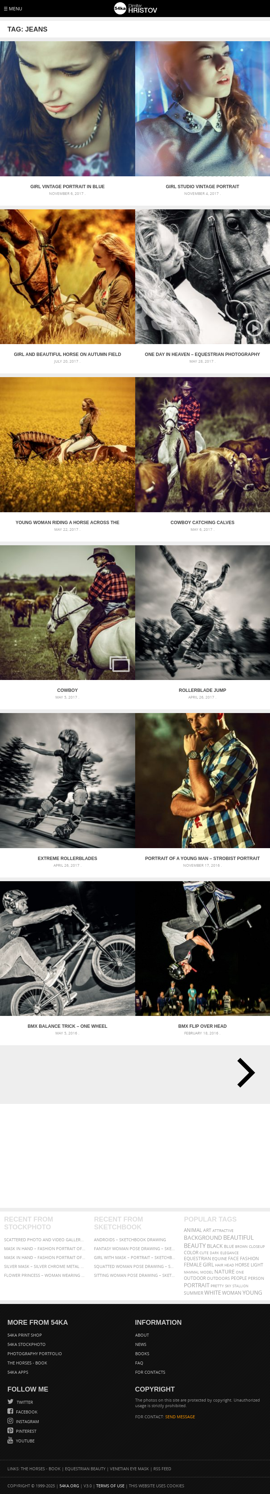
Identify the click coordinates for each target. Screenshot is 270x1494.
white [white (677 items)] (212, 1292)
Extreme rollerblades (67, 858)
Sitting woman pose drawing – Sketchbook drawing (135, 1275)
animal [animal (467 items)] (193, 1230)
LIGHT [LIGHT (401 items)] (257, 1265)
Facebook (26, 1412)
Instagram (27, 1421)
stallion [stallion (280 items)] (240, 1286)
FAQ (139, 1363)
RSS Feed (162, 1468)
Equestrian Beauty (85, 1468)
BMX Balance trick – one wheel (67, 1026)
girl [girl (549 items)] (208, 1264)
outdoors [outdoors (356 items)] (218, 1278)
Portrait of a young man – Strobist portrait (202, 858)
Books (142, 1353)
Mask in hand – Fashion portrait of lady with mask (45, 1257)
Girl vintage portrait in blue (67, 186)
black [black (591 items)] (215, 1245)
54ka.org (69, 1485)
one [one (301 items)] (240, 1272)
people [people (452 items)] (239, 1278)
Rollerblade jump (202, 690)
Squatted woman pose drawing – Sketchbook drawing (135, 1266)
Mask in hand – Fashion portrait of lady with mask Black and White (45, 1248)
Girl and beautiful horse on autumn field (67, 354)
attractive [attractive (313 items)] (223, 1230)
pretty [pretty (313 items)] (217, 1285)
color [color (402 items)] (191, 1252)
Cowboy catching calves (202, 522)
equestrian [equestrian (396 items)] (197, 1258)
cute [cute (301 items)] (204, 1253)
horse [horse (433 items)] (242, 1265)
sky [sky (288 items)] (228, 1286)
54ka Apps (17, 1372)
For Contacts (150, 1372)
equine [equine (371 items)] (219, 1258)
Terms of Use (110, 1485)
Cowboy (67, 690)
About (142, 1335)
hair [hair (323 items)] (219, 1265)
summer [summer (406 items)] (193, 1293)
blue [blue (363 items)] (229, 1246)
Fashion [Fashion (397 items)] (249, 1258)
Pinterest (25, 1431)
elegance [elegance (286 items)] (229, 1253)
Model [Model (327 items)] (206, 1272)
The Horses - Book (27, 1363)
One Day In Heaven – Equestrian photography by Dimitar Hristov (202, 354)
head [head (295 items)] (229, 1265)
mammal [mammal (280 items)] (191, 1272)
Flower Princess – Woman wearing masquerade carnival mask (45, 1275)
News (140, 1344)
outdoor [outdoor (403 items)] (195, 1278)
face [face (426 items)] (233, 1258)
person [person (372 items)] (256, 1278)
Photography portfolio (34, 1353)
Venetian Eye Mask (129, 1468)
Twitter (24, 1402)
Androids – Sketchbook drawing (130, 1239)
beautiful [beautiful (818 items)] (238, 1237)
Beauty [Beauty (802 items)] (195, 1246)
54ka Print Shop (24, 1335)
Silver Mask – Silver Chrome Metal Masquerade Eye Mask (45, 1266)
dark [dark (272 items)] (214, 1253)
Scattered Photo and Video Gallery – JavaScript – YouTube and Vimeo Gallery (45, 1239)
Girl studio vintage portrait (202, 186)
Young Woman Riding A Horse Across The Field (67, 522)
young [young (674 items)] (252, 1292)
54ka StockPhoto (26, 1344)
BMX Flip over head (202, 1026)
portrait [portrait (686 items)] (196, 1285)
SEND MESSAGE (180, 1416)
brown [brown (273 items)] (241, 1246)
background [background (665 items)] (203, 1237)
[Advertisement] (135, 1156)
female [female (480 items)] (193, 1265)
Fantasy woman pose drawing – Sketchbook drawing (135, 1248)
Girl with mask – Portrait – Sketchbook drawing (135, 1257)
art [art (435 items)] (207, 1230)
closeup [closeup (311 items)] (257, 1246)
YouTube (25, 1441)
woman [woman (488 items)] (231, 1293)
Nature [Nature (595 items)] (224, 1271)
